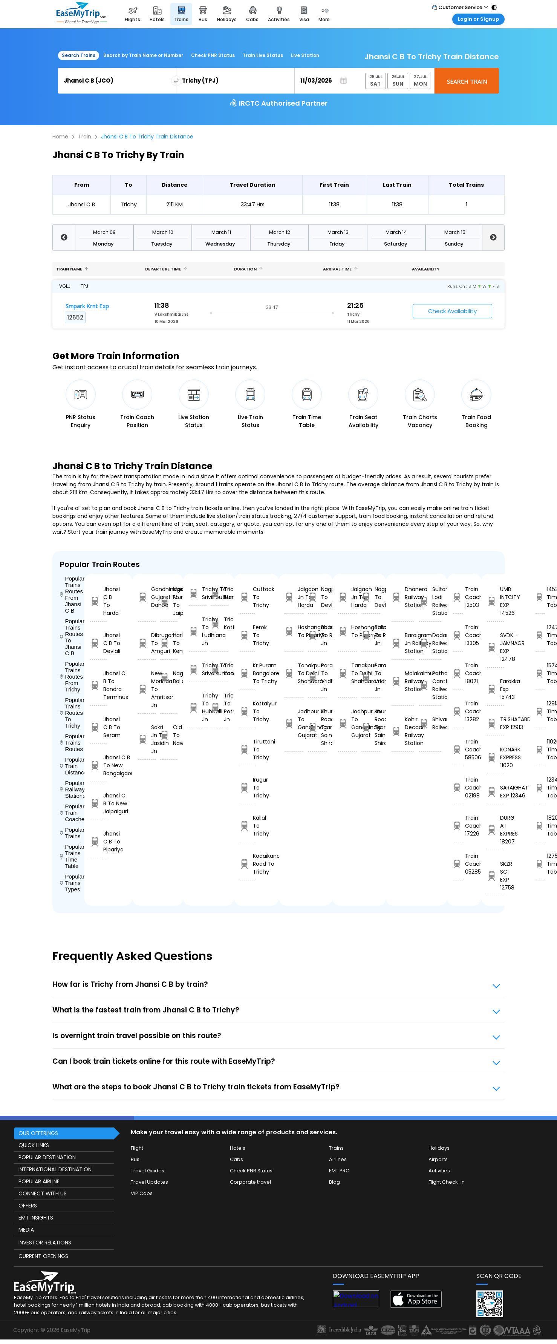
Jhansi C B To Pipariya (98, 841)
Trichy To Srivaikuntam (198, 669)
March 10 (162, 232)
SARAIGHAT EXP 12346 (495, 791)
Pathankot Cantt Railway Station (430, 685)
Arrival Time (340, 269)
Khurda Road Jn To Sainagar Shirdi (317, 727)
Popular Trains (72, 832)
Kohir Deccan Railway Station (403, 731)
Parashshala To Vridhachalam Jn (317, 677)
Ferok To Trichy (247, 635)
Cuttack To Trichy (247, 597)
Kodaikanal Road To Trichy (247, 864)
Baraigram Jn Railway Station (403, 643)
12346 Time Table (540, 787)
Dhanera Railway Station (403, 597)
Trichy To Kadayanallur (219, 669)
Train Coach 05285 (458, 864)
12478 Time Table (540, 635)
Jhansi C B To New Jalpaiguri (98, 803)
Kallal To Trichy (247, 825)
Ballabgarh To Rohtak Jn (317, 635)
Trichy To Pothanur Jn (219, 707)
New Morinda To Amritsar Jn (147, 689)
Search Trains (78, 55)
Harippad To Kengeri (169, 643)
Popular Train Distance (72, 766)
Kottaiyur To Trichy (247, 711)
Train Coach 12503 (458, 597)
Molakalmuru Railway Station (403, 681)
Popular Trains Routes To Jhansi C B (72, 637)
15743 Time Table (540, 673)
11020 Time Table (540, 749)
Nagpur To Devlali (317, 597)
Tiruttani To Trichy (247, 749)
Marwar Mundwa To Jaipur (169, 601)
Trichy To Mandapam (219, 593)
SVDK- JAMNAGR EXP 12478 (495, 647)
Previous (63, 237)
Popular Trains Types (72, 882)
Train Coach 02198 (458, 787)
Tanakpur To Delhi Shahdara (294, 673)
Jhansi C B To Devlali (98, 643)
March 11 (221, 232)
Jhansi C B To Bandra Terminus (98, 685)
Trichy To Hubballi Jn (198, 707)
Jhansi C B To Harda (98, 601)
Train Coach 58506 (458, 749)
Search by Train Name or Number (143, 55)
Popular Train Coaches (72, 812)
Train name (72, 269)
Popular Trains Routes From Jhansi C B (72, 594)
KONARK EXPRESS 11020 (495, 757)
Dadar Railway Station (430, 643)
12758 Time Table (540, 864)
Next (493, 237)
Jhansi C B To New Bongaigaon (98, 765)
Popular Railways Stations (72, 789)
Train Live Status (263, 55)
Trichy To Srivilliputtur (198, 593)
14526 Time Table (540, 597)
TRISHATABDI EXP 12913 (495, 723)
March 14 (396, 232)
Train (84, 136)
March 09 (104, 232)
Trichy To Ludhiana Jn (198, 631)
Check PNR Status (213, 55)
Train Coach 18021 (458, 673)
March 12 (279, 232)
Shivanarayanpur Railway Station (430, 723)
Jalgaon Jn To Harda (294, 597)
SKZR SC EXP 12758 (495, 875)
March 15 (454, 232)
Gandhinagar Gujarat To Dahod (147, 597)
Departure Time (166, 269)
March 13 (338, 232)
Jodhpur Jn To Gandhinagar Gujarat (294, 723)
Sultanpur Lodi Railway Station (430, 601)
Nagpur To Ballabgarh (169, 677)
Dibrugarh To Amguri (147, 643)
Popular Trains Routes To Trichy (72, 713)
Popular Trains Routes (72, 742)
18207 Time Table (540, 825)
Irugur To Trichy (247, 787)
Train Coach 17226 (458, 825)
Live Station (305, 55)
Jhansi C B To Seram (98, 727)
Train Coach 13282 (458, 711)
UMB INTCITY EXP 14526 (495, 601)
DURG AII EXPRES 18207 (495, 829)
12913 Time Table (540, 711)
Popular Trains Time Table (72, 856)
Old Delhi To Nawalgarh (169, 735)
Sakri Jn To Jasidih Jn (147, 739)
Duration (248, 269)
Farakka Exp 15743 (495, 689)
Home (60, 136)
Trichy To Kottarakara (219, 623)
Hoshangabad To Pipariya (294, 631)
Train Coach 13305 (458, 635)
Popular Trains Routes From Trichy (72, 676)
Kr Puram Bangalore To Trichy (247, 673)
